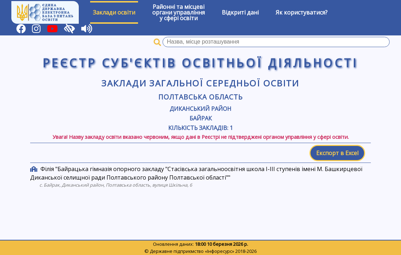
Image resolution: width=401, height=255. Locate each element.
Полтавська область (200, 97)
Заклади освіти (114, 12)
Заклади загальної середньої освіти (200, 83)
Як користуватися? (302, 12)
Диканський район (200, 109)
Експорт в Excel (337, 153)
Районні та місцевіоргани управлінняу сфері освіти (178, 12)
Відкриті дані (240, 12)
